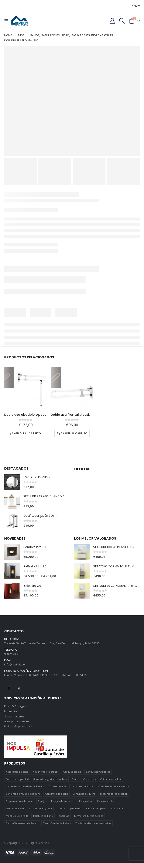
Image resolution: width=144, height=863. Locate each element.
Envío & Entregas (15, 706)
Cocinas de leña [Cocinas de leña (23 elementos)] (57, 786)
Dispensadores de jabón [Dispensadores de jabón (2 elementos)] (114, 794)
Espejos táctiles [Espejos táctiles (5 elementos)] (105, 801)
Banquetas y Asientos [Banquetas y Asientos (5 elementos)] (98, 771)
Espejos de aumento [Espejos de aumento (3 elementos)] (62, 801)
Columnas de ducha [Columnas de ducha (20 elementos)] (82, 786)
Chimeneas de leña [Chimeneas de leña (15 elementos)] (111, 779)
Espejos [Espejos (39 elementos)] (42, 801)
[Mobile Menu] (7, 20)
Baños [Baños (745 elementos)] (75, 779)
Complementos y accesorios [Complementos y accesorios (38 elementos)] (114, 786)
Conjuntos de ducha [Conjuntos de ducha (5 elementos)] (84, 794)
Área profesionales (16, 722)
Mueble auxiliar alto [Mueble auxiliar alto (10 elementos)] (17, 816)
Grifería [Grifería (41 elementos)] (60, 808)
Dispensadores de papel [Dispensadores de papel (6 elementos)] (19, 801)
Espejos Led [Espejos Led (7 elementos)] (86, 801)
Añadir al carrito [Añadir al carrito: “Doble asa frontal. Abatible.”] (74, 433)
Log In (136, 5)
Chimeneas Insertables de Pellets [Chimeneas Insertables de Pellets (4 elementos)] (25, 786)
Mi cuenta (10, 711)
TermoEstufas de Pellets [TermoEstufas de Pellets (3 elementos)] (57, 823)
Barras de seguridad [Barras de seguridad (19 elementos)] (17, 779)
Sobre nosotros (14, 716)
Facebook (9, 688)
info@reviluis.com (15, 664)
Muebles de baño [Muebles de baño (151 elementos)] (43, 816)
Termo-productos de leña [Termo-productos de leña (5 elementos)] (88, 816)
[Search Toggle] (122, 21)
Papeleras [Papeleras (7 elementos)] (63, 816)
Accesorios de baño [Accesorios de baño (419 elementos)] (17, 771)
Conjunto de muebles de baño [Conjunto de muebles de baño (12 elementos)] (23, 794)
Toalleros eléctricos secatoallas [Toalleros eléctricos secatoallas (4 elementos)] (93, 823)
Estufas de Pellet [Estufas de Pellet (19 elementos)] (15, 808)
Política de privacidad (18, 727)
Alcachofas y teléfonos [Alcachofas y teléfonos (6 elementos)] (45, 771)
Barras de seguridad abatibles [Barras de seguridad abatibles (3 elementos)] (50, 779)
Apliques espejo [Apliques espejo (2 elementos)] (72, 771)
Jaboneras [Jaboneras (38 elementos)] (76, 808)
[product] (25, 388)
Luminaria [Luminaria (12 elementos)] (117, 808)
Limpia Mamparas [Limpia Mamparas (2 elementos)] (96, 808)
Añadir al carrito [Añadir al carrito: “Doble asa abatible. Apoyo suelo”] (27, 433)
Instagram (19, 688)
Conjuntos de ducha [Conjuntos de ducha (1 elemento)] (56, 794)
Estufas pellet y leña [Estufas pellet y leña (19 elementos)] (40, 808)
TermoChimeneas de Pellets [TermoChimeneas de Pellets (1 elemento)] (22, 823)
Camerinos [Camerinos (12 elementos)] (89, 779)
